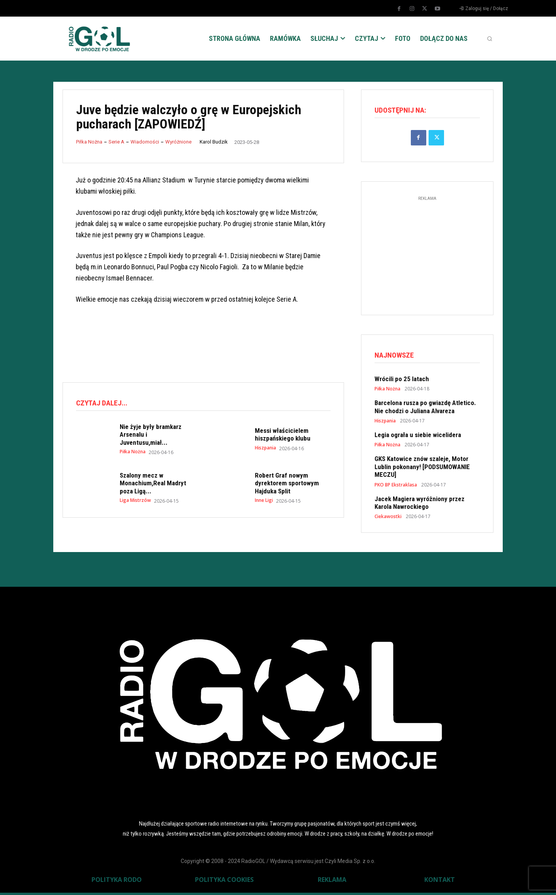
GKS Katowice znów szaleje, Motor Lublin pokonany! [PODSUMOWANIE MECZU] (422, 469)
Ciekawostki (388, 519)
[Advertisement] (203, 344)
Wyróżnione (178, 141)
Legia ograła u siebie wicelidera (418, 437)
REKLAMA (332, 882)
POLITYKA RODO (117, 882)
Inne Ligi (264, 501)
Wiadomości (145, 141)
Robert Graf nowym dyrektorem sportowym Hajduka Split (287, 484)
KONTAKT (439, 882)
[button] (489, 38)
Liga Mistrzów (135, 501)
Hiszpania (265, 449)
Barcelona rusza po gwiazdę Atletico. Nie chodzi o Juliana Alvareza (425, 409)
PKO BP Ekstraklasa (396, 487)
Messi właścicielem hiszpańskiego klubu (282, 435)
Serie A (116, 141)
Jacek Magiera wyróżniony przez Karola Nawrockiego (419, 504)
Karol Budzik (214, 141)
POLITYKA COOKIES (224, 882)
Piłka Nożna (89, 141)
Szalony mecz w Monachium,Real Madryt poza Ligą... (153, 484)
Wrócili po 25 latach (402, 381)
